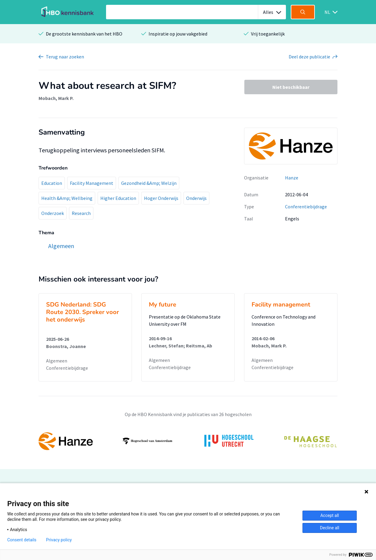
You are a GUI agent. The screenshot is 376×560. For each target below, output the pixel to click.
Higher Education (118, 198)
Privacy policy (59, 539)
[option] (188, 441)
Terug (65, 56)
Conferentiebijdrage (306, 206)
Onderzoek (52, 213)
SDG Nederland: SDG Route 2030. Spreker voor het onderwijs (82, 312)
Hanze (291, 177)
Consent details (21, 539)
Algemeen (56, 361)
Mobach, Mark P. (56, 98)
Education (51, 183)
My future (162, 304)
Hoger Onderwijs (161, 198)
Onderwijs (196, 198)
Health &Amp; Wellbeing (66, 198)
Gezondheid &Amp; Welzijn (149, 183)
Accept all (329, 515)
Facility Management (91, 183)
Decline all (329, 527)
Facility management (281, 304)
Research (81, 213)
